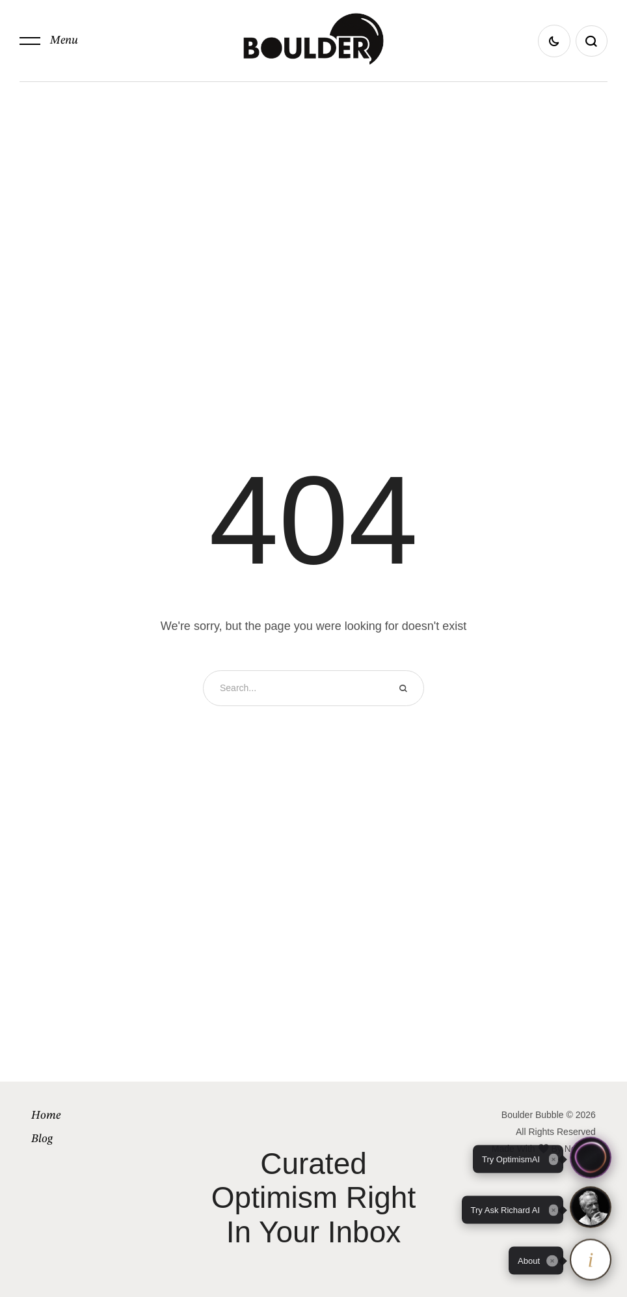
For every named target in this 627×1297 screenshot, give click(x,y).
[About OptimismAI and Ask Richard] (590, 1260)
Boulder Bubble (532, 1115)
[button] (49, 41)
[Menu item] (99, 1115)
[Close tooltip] (552, 1260)
